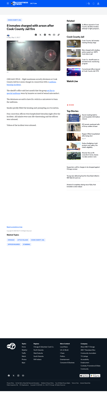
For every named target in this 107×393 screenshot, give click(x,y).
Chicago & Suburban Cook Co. (44, 349)
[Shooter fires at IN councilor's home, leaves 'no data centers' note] (83, 157)
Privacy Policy (10, 385)
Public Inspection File (12, 386)
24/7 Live (33, 3)
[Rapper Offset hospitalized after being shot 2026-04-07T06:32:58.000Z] (83, 138)
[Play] (83, 94)
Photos (24, 361)
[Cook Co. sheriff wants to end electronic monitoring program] (83, 64)
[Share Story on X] (40, 36)
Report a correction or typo (14, 228)
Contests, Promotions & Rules (90, 367)
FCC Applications (24, 386)
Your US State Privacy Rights (62, 385)
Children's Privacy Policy (47, 385)
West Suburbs (38, 355)
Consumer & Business (67, 364)
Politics (62, 358)
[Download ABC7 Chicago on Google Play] (95, 377)
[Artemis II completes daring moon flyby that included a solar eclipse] (83, 187)
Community (84, 371)
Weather (24, 352)
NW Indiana (37, 361)
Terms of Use (75, 385)
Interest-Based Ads (85, 385)
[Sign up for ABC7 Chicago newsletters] (23, 378)
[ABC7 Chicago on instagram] (18, 378)
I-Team (62, 355)
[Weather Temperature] (82, 4)
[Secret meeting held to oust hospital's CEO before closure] (83, 119)
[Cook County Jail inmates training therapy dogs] (83, 45)
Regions (36, 345)
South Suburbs (39, 358)
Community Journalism (88, 355)
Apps (23, 364)
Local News (64, 349)
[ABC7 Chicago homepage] (19, 3)
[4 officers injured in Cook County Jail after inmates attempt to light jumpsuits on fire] (83, 29)
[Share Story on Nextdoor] (49, 36)
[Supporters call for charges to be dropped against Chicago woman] (83, 169)
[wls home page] (11, 348)
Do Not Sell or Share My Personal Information (27, 385)
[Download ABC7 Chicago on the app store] (84, 377)
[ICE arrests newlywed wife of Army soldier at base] (83, 128)
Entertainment (64, 361)
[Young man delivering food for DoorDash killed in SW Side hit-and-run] (83, 178)
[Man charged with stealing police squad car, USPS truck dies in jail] (83, 54)
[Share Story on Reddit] (45, 36)
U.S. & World (64, 352)
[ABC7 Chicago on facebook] (9, 378)
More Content (65, 345)
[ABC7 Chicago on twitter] (14, 378)
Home (24, 349)
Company (84, 345)
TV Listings (84, 358)
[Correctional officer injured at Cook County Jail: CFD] (83, 73)
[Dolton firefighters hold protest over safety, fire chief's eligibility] (83, 147)
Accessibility (85, 361)
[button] (8, 3)
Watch (24, 358)
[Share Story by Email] (54, 36)
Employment (85, 364)
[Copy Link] (58, 36)
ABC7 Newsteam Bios (88, 352)
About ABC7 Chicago (88, 349)
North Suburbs (38, 352)
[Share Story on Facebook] (36, 36)
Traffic (24, 355)
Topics (24, 345)
